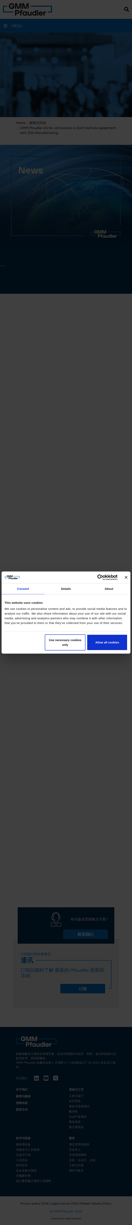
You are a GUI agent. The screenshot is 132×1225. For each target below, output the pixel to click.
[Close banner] (126, 577)
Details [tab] (66, 588)
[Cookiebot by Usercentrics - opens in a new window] (100, 577)
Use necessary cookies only (65, 642)
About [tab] (109, 588)
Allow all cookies (107, 642)
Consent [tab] (23, 588)
